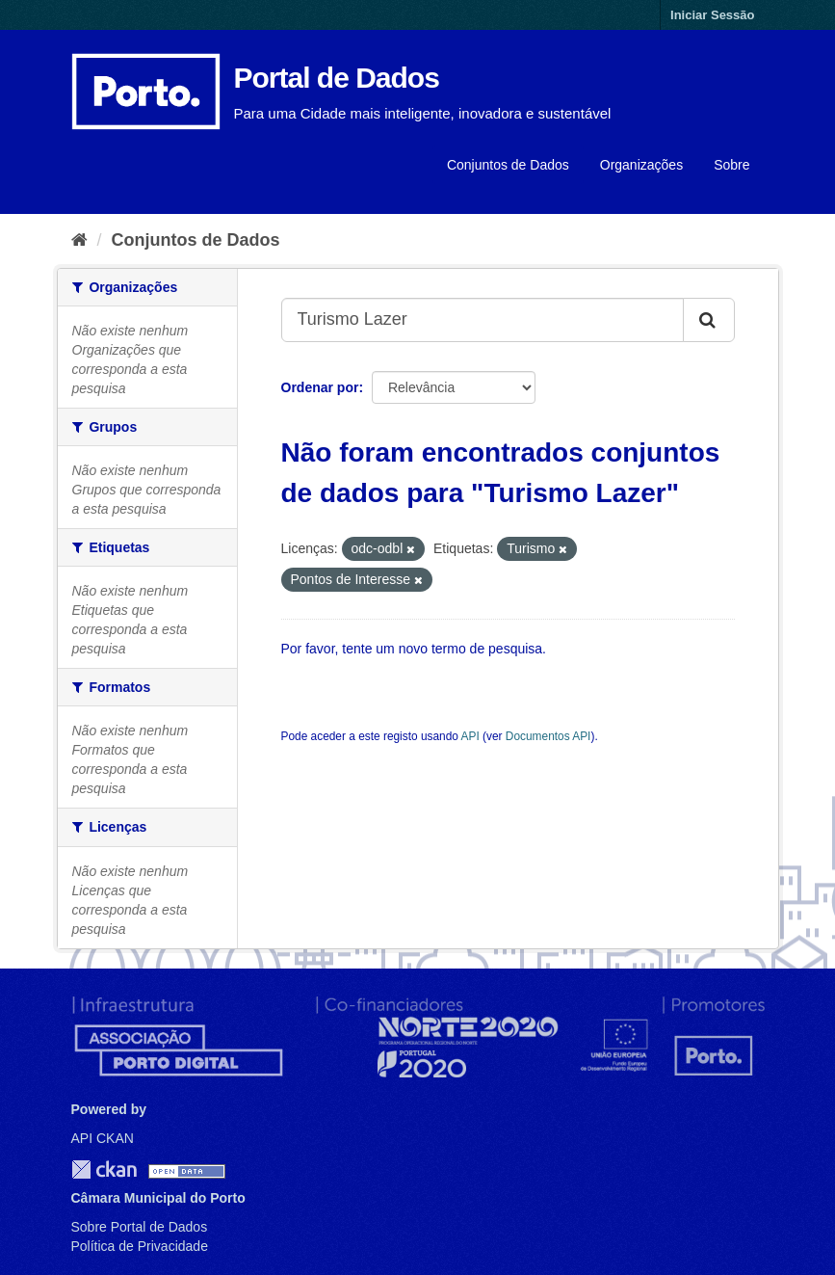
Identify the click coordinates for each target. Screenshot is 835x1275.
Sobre (731, 165)
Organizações (641, 165)
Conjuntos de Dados (508, 165)
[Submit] (709, 320)
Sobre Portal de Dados (139, 1227)
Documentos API (548, 736)
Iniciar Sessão (712, 15)
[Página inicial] (79, 240)
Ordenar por (320, 387)
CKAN (104, 1169)
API (470, 736)
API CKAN (102, 1138)
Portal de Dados (336, 77)
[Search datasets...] (482, 320)
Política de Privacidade (139, 1246)
